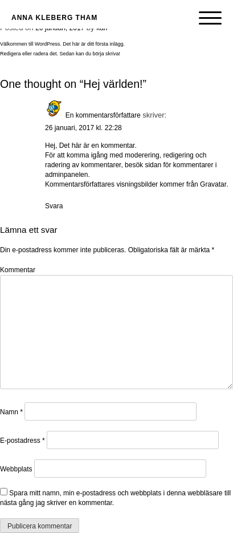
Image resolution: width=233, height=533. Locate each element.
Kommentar (17, 270)
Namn (11, 412)
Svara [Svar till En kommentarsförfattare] (54, 206)
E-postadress (22, 441)
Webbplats (16, 469)
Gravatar (213, 184)
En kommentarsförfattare (103, 115)
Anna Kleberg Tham (54, 18)
